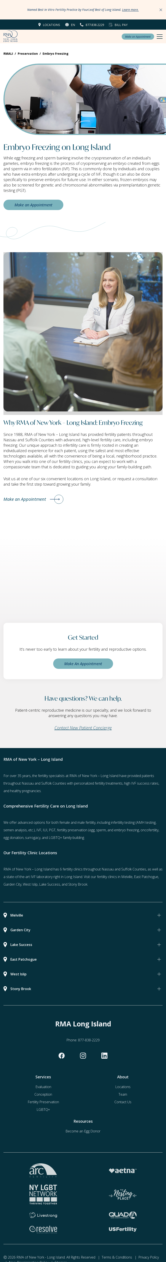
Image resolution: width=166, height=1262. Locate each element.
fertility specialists (51, 775)
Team (122, 1094)
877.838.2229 (95, 25)
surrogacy (32, 837)
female (64, 822)
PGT (52, 830)
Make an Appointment (138, 37)
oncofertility (149, 830)
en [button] (73, 25)
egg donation (13, 837)
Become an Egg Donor (83, 1131)
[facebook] (62, 1056)
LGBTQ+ (43, 1109)
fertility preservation (72, 830)
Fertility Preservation (43, 1102)
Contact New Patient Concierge (83, 728)
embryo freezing (126, 830)
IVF (38, 830)
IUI (45, 830)
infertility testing (123, 822)
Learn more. (130, 10)
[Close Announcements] (161, 9)
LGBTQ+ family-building (66, 837)
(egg (91, 830)
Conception (43, 1094)
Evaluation (43, 1086)
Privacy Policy (148, 1257)
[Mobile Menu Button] (160, 36)
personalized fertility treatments (98, 783)
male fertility (86, 822)
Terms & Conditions (117, 1257)
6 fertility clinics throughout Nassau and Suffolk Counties (103, 869)
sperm (101, 830)
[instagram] (83, 1056)
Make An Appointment (83, 663)
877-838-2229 (89, 1040)
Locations (51, 25)
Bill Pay (121, 25)
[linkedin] (104, 1056)
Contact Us (122, 1102)
